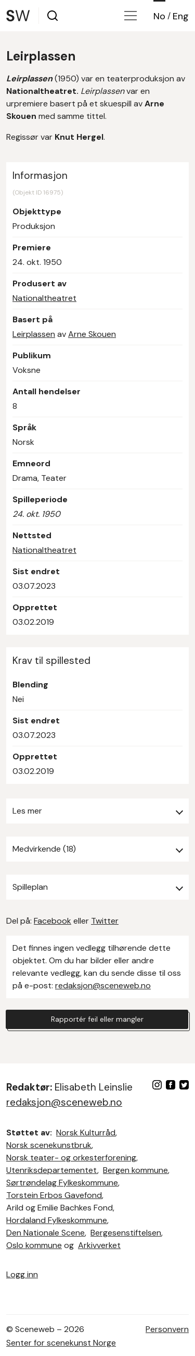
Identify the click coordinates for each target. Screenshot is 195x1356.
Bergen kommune (135, 1170)
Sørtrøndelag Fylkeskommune (62, 1182)
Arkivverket (99, 1245)
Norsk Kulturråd (85, 1132)
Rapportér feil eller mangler (97, 1019)
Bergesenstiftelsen (125, 1232)
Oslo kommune (34, 1245)
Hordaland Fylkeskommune (56, 1220)
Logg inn (22, 1274)
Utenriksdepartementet (51, 1170)
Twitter (105, 920)
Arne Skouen (92, 334)
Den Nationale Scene (45, 1232)
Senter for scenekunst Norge (61, 1342)
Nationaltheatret (44, 298)
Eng (181, 16)
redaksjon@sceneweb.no (103, 985)
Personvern (167, 1329)
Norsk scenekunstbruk (49, 1145)
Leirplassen (33, 334)
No (159, 16)
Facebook (52, 920)
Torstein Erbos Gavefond (54, 1195)
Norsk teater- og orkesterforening (71, 1157)
